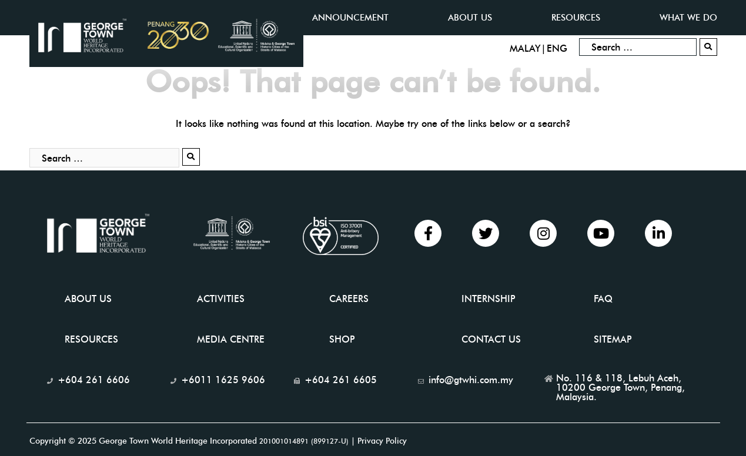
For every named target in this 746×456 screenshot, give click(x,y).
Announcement (350, 17)
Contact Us (491, 339)
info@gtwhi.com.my (471, 379)
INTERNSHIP (488, 298)
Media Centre (231, 339)
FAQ (603, 298)
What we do (688, 17)
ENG (557, 48)
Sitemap (613, 339)
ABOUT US (470, 17)
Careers (349, 298)
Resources (575, 17)
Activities (221, 298)
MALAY (525, 48)
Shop (342, 339)
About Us (88, 298)
